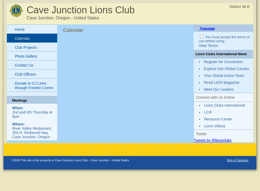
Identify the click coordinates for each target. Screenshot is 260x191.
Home (20, 29)
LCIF (208, 112)
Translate (207, 29)
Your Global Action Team (224, 75)
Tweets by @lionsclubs (213, 140)
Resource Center (218, 119)
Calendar (22, 38)
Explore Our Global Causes (226, 69)
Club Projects (26, 47)
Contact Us (24, 65)
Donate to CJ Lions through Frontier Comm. (34, 85)
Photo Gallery (26, 56)
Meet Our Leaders (219, 89)
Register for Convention (223, 62)
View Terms (208, 46)
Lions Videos (214, 126)
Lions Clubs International (224, 105)
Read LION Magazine (222, 82)
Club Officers (25, 74)
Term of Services (237, 160)
